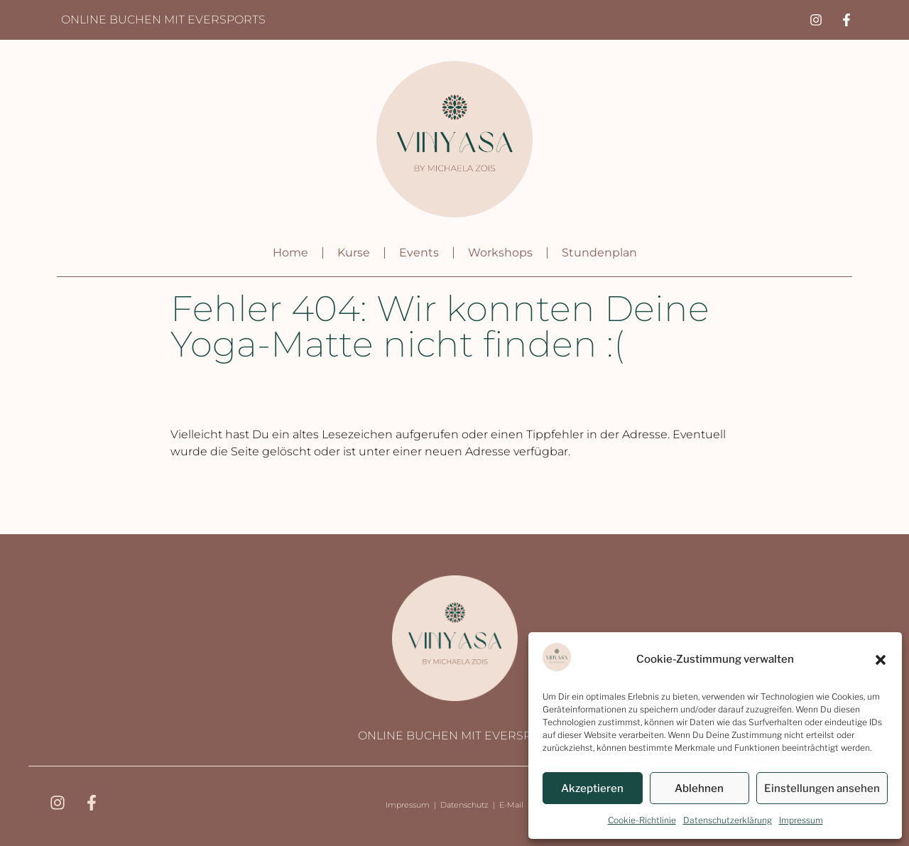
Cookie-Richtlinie (642, 820)
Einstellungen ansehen (822, 788)
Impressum (801, 820)
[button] (880, 660)
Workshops (500, 252)
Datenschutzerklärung (727, 820)
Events (419, 252)
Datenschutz (464, 805)
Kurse (353, 252)
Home (290, 252)
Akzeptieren (592, 788)
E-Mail (511, 805)
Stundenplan (599, 252)
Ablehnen (699, 788)
